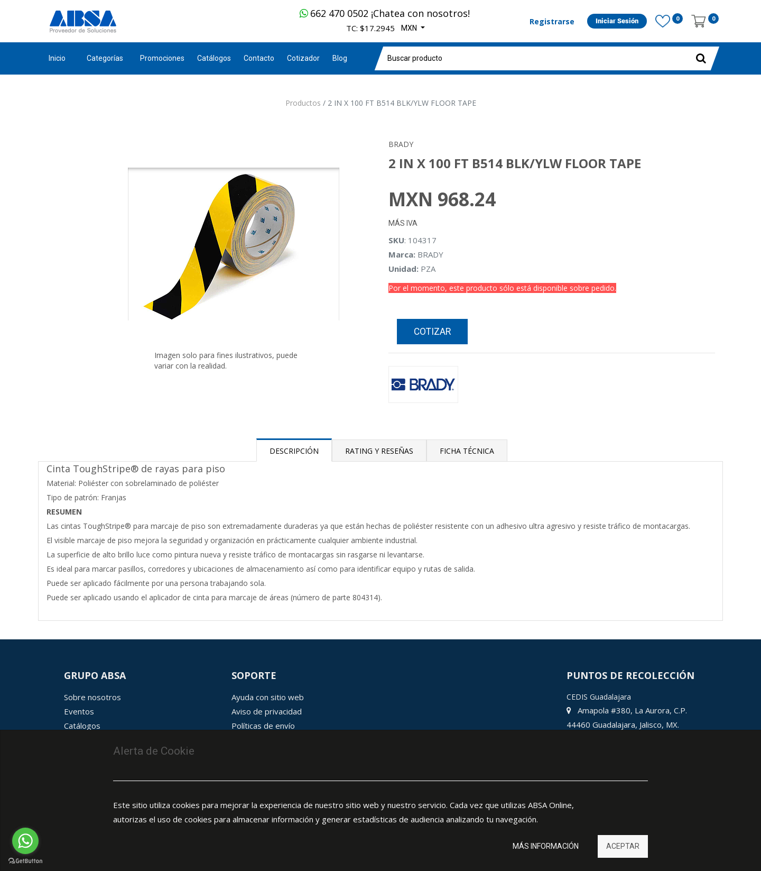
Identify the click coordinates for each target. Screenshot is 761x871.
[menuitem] (162, 58)
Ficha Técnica (467, 451)
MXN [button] (410, 28)
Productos (303, 103)
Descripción (294, 451)
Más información (546, 846)
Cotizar (432, 331)
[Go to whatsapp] (25, 841)
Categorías (105, 58)
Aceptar (622, 846)
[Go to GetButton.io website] (25, 861)
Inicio (57, 58)
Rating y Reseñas (379, 451)
